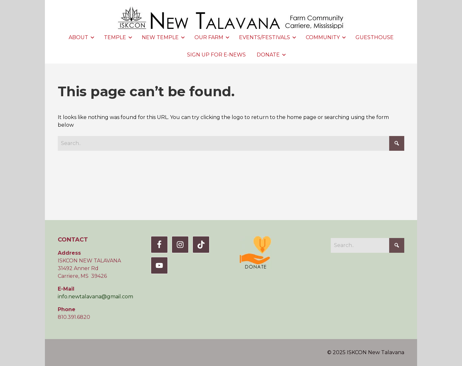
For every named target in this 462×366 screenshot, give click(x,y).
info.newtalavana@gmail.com (95, 297)
